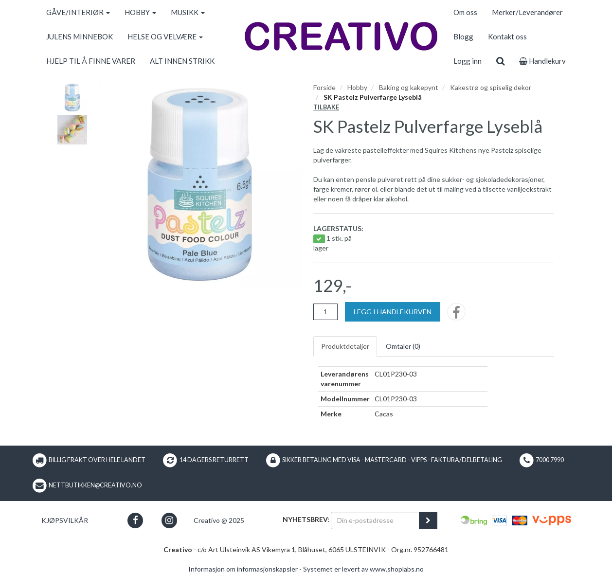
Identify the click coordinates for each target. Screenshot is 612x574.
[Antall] (325, 312)
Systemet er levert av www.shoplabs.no (363, 569)
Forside (324, 87)
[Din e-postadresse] (375, 520)
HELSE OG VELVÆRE (165, 36)
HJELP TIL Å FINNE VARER (90, 60)
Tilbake (326, 107)
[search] (500, 61)
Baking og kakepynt (408, 87)
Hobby (357, 87)
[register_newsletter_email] (428, 520)
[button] (135, 520)
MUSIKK (188, 12)
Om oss (465, 12)
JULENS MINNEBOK (79, 36)
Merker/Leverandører (527, 12)
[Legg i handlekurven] (392, 312)
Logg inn (467, 60)
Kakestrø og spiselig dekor (490, 87)
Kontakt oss (507, 36)
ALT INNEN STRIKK (182, 60)
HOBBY (140, 12)
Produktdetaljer (345, 346)
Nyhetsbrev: (306, 519)
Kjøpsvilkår (64, 520)
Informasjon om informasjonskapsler (243, 569)
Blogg (463, 36)
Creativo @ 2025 (219, 520)
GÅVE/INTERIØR (78, 12)
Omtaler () (403, 346)
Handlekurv (542, 60)
